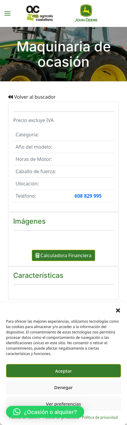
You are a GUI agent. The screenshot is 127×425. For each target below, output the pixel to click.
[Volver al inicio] (63, 13)
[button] (118, 310)
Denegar (63, 387)
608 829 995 (88, 196)
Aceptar (63, 371)
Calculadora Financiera (63, 255)
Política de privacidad (100, 417)
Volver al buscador (32, 97)
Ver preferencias (63, 404)
